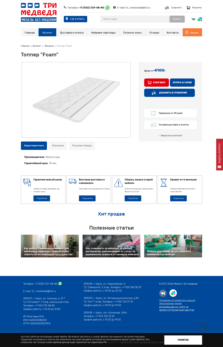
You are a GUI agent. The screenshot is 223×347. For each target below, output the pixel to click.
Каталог (47, 32)
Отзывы (154, 32)
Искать (177, 18)
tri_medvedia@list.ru (138, 7)
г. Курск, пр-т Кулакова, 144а (110, 312)
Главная (30, 32)
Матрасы (49, 46)
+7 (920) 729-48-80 (91, 7)
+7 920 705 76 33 (104, 316)
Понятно (183, 340)
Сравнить (176, 7)
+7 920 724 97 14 (123, 301)
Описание (58, 145)
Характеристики (34, 145)
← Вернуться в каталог (170, 135)
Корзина (197, 7)
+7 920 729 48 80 (45, 305)
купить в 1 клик (182, 82)
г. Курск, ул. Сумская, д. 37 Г (49, 298)
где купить (77, 19)
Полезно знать (132, 32)
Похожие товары (82, 145)
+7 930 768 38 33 (131, 287)
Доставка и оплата (72, 32)
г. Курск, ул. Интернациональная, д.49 (116, 298)
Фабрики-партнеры (103, 32)
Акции (194, 32)
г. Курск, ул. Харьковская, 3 (109, 283)
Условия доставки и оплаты (174, 124)
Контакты (173, 32)
